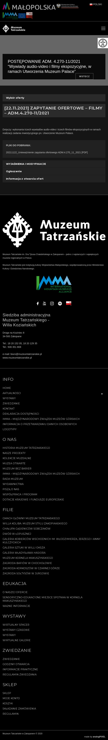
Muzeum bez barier (17, 468)
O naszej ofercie (15, 592)
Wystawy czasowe (16, 630)
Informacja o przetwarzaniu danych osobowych (40, 424)
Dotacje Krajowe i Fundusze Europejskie (33, 499)
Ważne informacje (16, 606)
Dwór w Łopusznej (17, 533)
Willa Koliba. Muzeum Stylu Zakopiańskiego (35, 523)
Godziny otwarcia (16, 664)
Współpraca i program (20, 494)
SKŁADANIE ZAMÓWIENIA (19, 708)
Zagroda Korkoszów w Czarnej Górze (31, 568)
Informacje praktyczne (20, 669)
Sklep (7, 693)
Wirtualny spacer (16, 624)
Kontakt (8, 408)
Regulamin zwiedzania (20, 674)
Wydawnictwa (13, 484)
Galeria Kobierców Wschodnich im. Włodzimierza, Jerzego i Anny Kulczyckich (51, 540)
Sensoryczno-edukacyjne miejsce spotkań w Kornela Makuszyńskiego (42, 599)
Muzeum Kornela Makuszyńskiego (28, 558)
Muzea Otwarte (14, 463)
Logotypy (10, 429)
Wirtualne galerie (17, 640)
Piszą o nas (11, 489)
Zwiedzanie (11, 403)
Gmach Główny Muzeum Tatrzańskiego (31, 518)
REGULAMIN (11, 713)
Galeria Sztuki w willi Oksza (24, 547)
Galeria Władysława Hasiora (24, 552)
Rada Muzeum (13, 478)
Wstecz (84, 76)
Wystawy (9, 398)
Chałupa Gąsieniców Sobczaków (27, 528)
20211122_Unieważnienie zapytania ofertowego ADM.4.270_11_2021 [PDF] (47, 152)
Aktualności (12, 393)
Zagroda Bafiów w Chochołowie (27, 563)
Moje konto (11, 698)
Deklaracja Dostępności (21, 413)
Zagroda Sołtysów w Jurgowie (26, 573)
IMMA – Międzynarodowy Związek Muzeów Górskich (41, 419)
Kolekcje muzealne (17, 458)
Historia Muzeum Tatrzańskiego (26, 447)
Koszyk (8, 703)
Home (7, 388)
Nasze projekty (14, 453)
